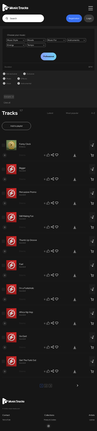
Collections (49, 415)
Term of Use (6, 420)
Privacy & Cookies (50, 420)
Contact (6, 415)
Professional (48, 56)
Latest (50, 113)
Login (88, 18)
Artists (92, 415)
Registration (74, 18)
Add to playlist (16, 126)
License (92, 420)
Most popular (72, 113)
